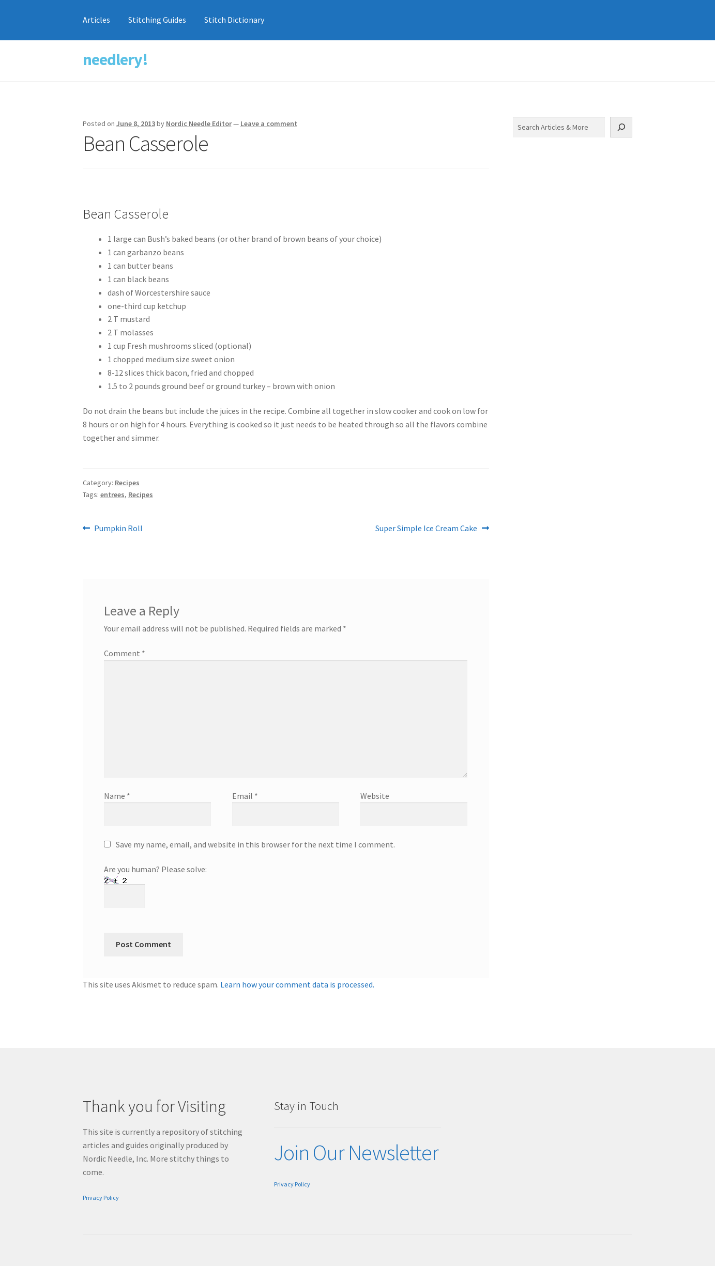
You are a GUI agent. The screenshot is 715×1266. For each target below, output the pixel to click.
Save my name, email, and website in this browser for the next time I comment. (255, 844)
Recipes (127, 482)
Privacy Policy (101, 1197)
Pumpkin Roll (118, 528)
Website (374, 796)
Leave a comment (268, 123)
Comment (124, 653)
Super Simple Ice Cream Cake (426, 528)
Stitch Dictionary (234, 19)
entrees (112, 494)
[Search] (621, 127)
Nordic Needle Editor (199, 123)
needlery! (115, 59)
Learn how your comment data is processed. (297, 984)
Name (117, 796)
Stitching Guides (157, 19)
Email (245, 796)
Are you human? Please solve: (155, 882)
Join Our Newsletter (356, 1152)
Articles (96, 19)
